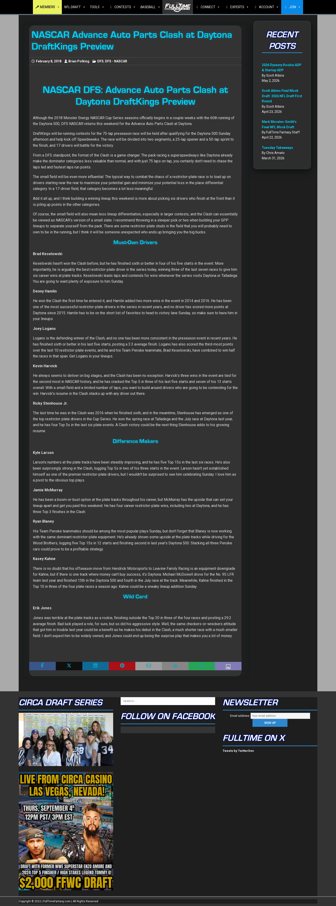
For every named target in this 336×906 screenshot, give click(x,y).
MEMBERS (50, 7)
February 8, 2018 (48, 61)
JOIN (295, 7)
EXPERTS (239, 7)
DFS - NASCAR (116, 61)
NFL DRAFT (74, 7)
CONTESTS (125, 7)
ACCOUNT (269, 7)
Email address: (270, 715)
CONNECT (210, 7)
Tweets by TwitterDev (238, 751)
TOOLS (97, 7)
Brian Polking (78, 61)
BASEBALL (150, 7)
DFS (100, 61)
